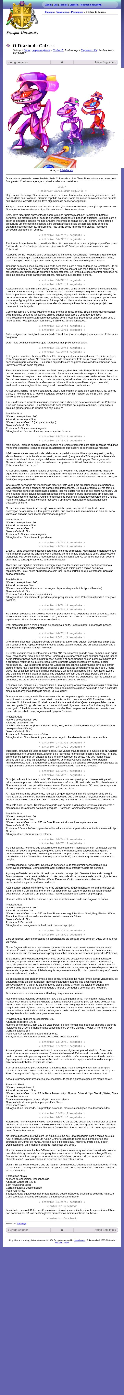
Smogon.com (22, 18)
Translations (62, 12)
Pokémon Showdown (91, 5)
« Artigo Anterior (18, 62)
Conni (27, 50)
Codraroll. (58, 50)
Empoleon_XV (89, 50)
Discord (74, 5)
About (48, 5)
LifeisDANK (66, 170)
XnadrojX (21, 1223)
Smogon (49, 12)
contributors (79, 1240)
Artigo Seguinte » (105, 62)
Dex (55, 5)
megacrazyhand (41, 50)
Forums (64, 5)
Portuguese (77, 12)
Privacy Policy (62, 1242)
